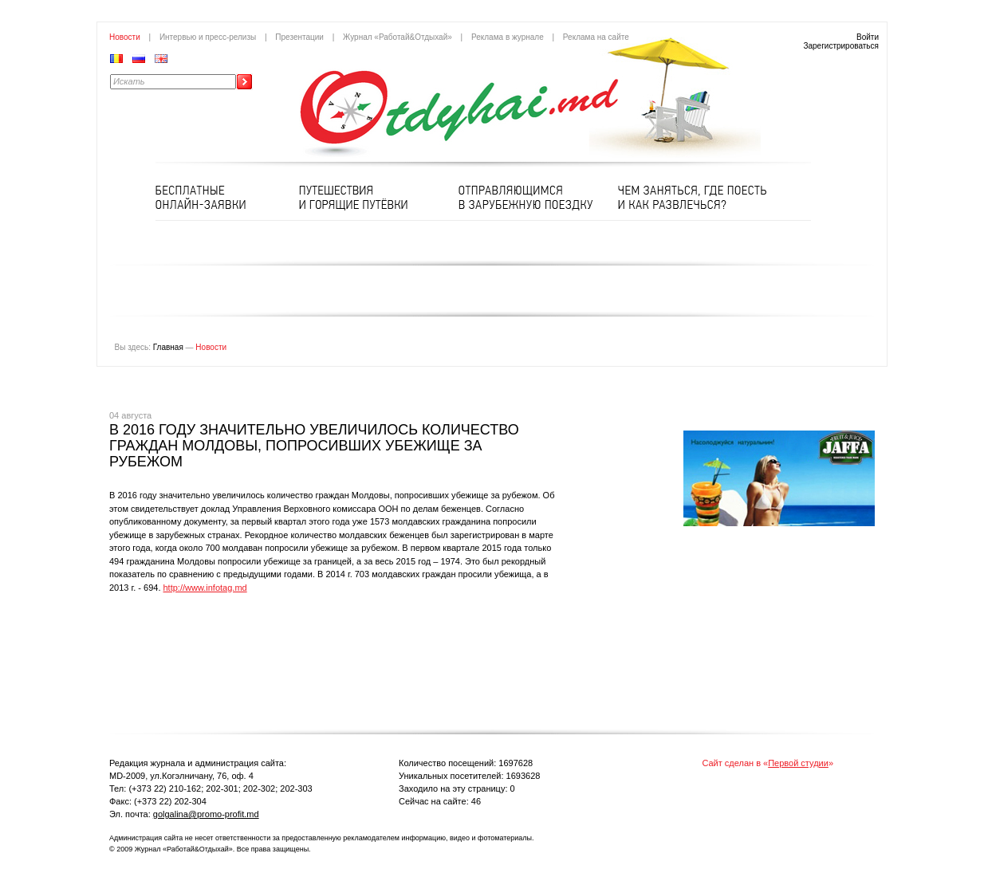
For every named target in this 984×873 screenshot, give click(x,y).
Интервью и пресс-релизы (207, 37)
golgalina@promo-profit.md (206, 814)
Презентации (299, 37)
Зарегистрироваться (841, 45)
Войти (867, 37)
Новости (124, 37)
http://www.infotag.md (205, 587)
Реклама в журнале (507, 37)
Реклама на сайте (596, 37)
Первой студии (798, 763)
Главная (168, 347)
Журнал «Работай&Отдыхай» (397, 37)
